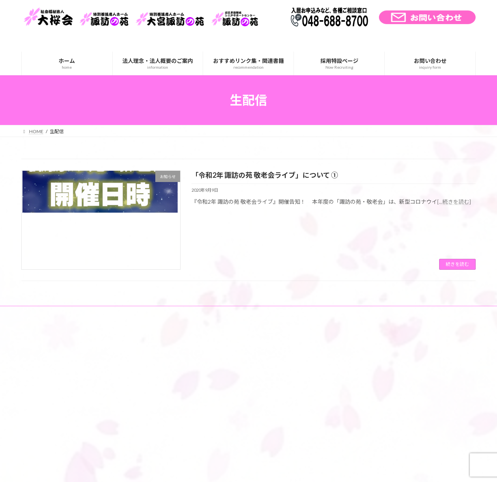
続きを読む (457, 264)
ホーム (36, 313)
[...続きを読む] (454, 201)
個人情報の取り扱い (172, 313)
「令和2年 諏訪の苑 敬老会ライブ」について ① (264, 175)
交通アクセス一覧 (75, 313)
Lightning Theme (246, 469)
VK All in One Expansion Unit (298, 469)
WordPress (207, 469)
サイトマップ (122, 313)
